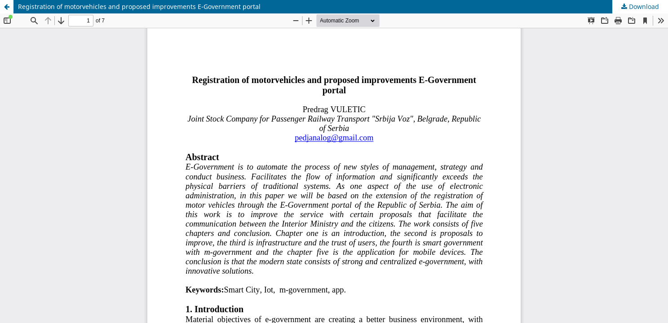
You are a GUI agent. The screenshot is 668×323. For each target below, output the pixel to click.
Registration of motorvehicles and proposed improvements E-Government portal (139, 6)
